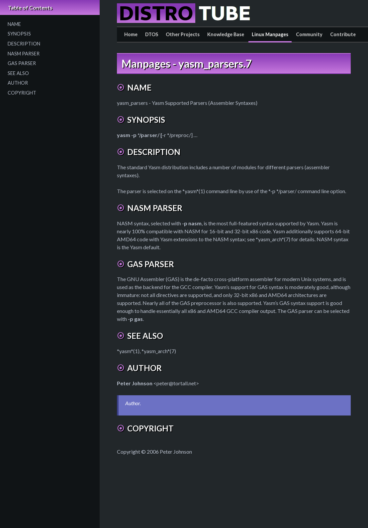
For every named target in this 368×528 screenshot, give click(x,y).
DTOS (151, 34)
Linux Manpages (270, 34)
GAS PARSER (22, 63)
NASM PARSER (24, 53)
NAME (14, 24)
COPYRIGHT (22, 93)
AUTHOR (18, 83)
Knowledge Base (225, 34)
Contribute (343, 34)
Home (131, 34)
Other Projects (183, 34)
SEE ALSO (18, 73)
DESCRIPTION (24, 43)
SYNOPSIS (19, 34)
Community (309, 34)
